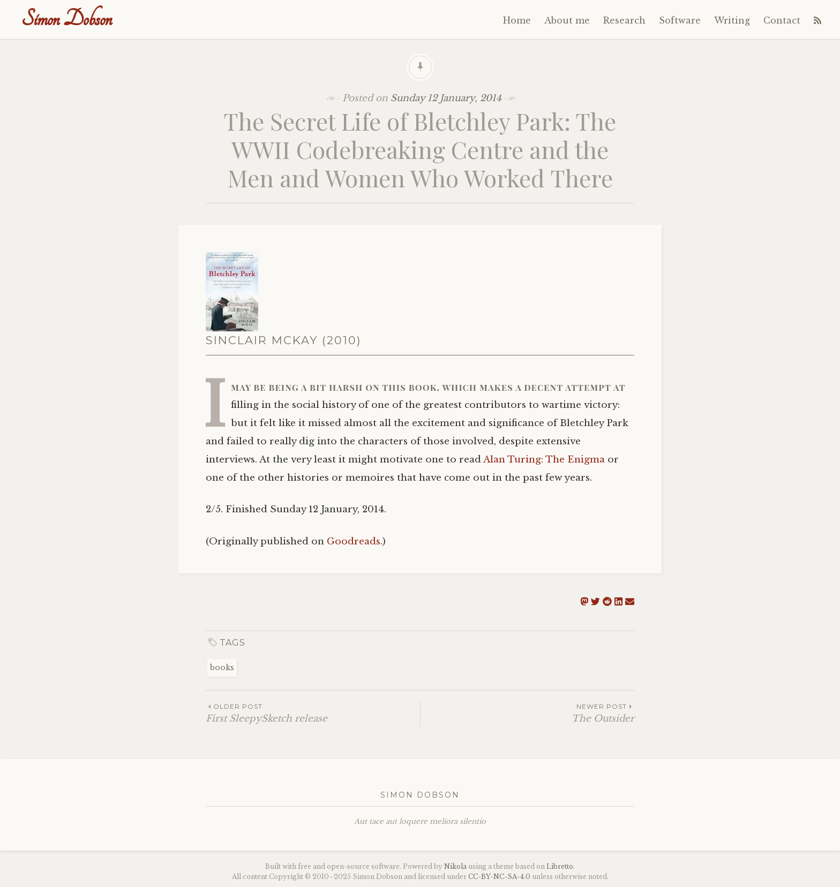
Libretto (559, 866)
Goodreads (353, 541)
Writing (732, 20)
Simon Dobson (66, 19)
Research (624, 20)
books (222, 667)
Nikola (455, 866)
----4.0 (499, 877)
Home (517, 20)
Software (680, 20)
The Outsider (527, 712)
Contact (781, 20)
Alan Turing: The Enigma (544, 459)
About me (567, 20)
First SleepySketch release (313, 712)
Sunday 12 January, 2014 (446, 98)
